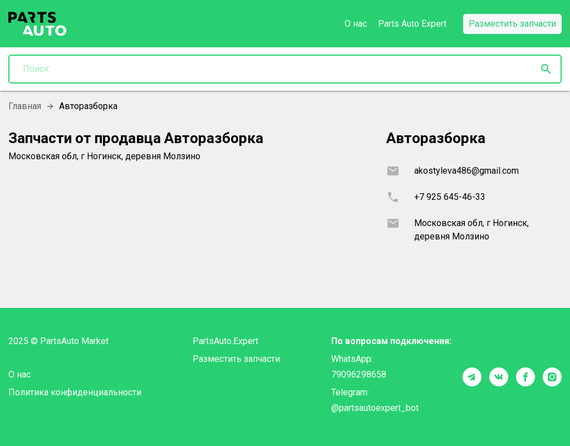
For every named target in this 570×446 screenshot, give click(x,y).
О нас (356, 23)
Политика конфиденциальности (74, 392)
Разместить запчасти (236, 359)
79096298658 (358, 374)
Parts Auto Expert (412, 23)
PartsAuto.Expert (225, 341)
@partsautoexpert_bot (375, 408)
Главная (24, 106)
